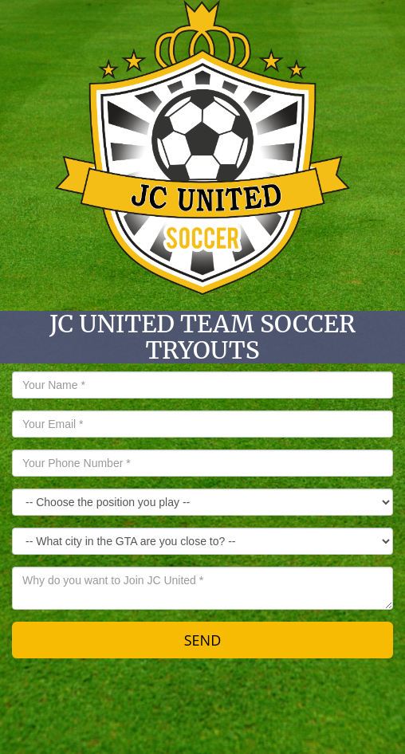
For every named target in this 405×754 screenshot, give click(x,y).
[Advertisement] (202, 710)
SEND (203, 640)
